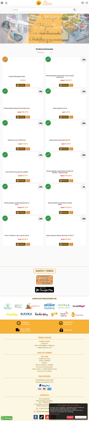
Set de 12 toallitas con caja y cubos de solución (17, 235)
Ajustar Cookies (81, 417)
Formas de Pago (44, 359)
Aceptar (70, 417)
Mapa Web (44, 356)
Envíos (44, 363)
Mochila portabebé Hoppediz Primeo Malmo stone (17, 108)
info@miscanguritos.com (46, 411)
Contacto (44, 343)
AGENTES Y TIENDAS (45, 271)
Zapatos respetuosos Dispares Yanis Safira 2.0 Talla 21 (60, 235)
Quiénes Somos (44, 341)
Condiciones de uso (44, 347)
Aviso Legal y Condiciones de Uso (44, 369)
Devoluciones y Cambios (44, 365)
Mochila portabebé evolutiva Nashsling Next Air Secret (16, 203)
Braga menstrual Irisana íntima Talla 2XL (59, 140)
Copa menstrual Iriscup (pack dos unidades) (17, 172)
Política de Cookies (44, 371)
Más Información (55, 414)
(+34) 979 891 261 (46, 408)
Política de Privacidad (44, 367)
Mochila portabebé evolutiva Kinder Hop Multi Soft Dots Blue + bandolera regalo (60, 172)
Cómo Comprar (44, 361)
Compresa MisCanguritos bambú (17, 76)
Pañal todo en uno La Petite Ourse (17, 140)
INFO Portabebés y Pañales (44, 345)
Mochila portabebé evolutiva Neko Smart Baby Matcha (60, 203)
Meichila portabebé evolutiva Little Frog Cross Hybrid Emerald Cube (60, 76)
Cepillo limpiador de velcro (60, 108)
